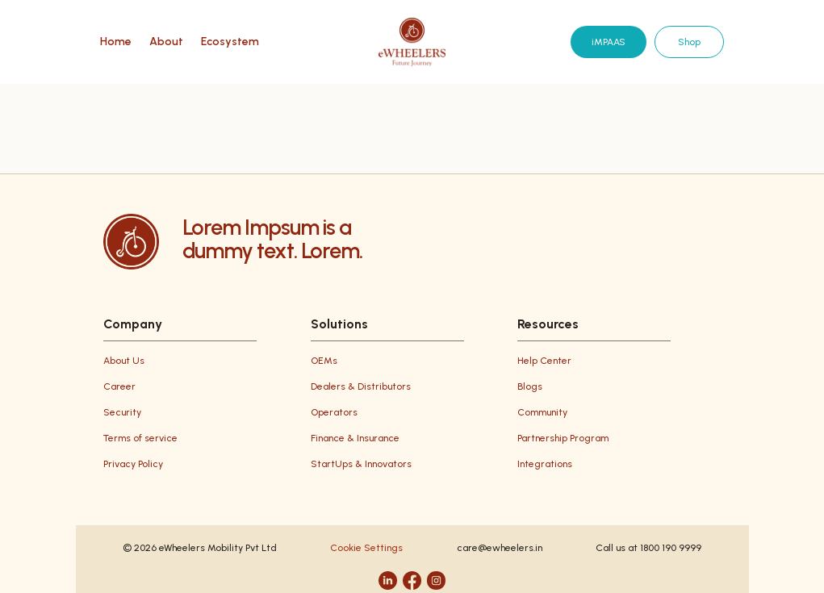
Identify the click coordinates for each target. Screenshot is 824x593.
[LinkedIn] (388, 580)
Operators (334, 412)
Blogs (529, 386)
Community (542, 412)
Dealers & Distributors (361, 386)
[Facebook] (412, 580)
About (166, 42)
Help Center (544, 360)
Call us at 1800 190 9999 (648, 547)
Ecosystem (230, 42)
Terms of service (140, 438)
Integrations (544, 464)
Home (116, 42)
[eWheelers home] (412, 42)
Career (119, 386)
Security (122, 412)
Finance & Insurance (355, 438)
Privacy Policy (133, 464)
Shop (689, 42)
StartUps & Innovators (361, 464)
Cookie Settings (366, 547)
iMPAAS (608, 42)
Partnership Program (563, 438)
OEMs (324, 360)
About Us (123, 360)
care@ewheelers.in (499, 547)
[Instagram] (436, 580)
